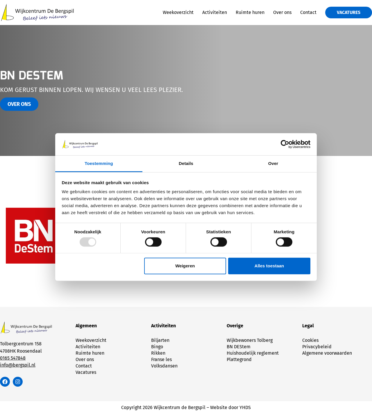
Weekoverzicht (178, 12)
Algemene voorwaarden (327, 353)
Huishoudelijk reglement (253, 353)
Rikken (158, 353)
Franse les (161, 359)
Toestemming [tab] (99, 163)
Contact (308, 12)
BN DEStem (239, 346)
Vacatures (86, 372)
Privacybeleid (317, 346)
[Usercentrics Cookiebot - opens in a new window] (285, 144)
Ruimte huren (250, 12)
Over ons (282, 12)
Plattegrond (239, 359)
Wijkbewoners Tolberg (250, 340)
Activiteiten (214, 12)
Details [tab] (186, 163)
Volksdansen (164, 366)
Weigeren (185, 265)
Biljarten (160, 340)
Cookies (310, 340)
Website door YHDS (230, 407)
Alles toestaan (269, 265)
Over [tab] (273, 163)
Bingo (157, 346)
